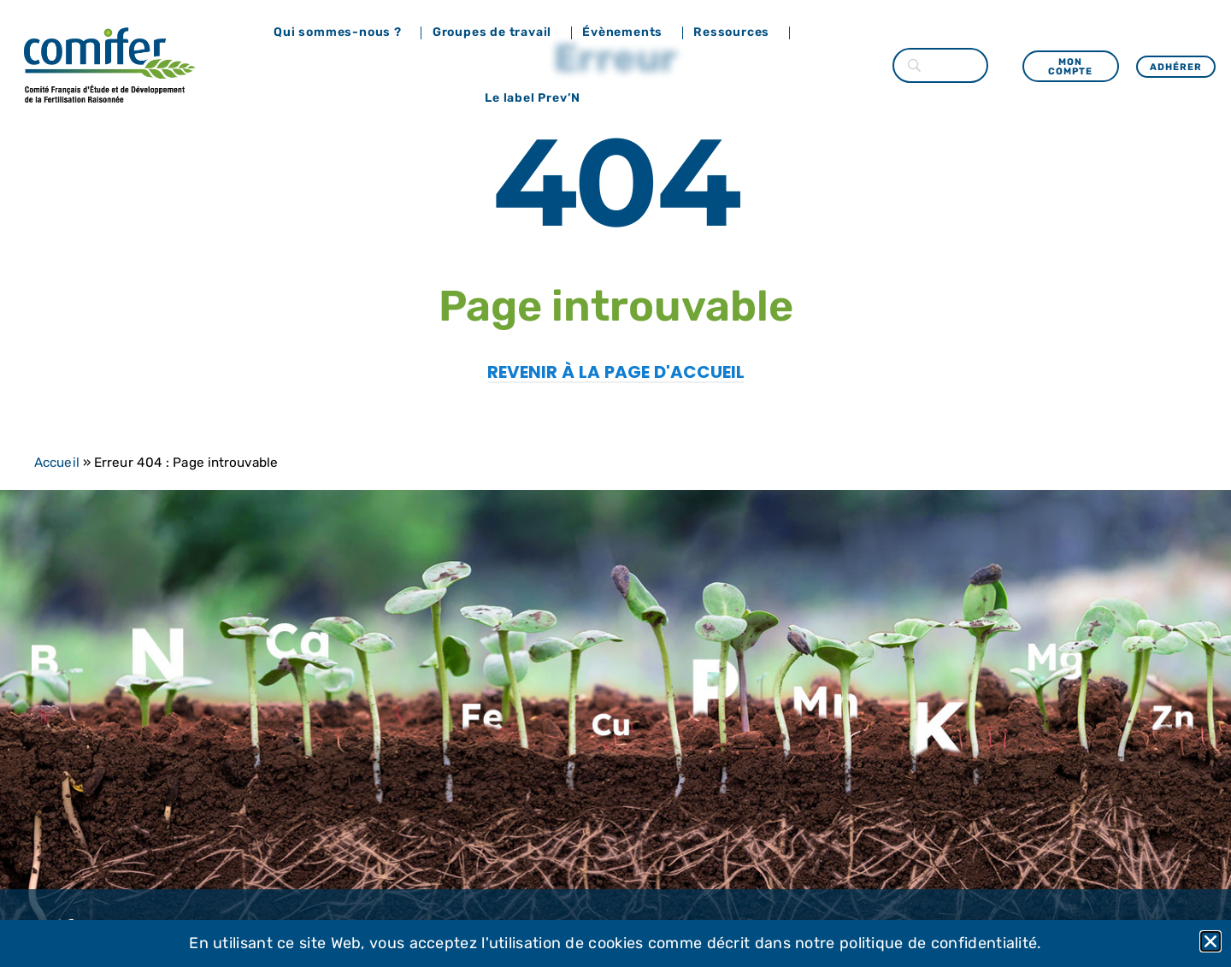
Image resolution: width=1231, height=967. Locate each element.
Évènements (626, 32)
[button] (1210, 941)
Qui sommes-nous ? (342, 32)
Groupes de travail (496, 32)
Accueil (57, 462)
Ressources (735, 32)
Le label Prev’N (537, 98)
